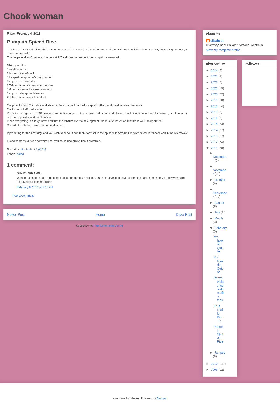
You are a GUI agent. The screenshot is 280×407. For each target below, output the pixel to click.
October (219, 179)
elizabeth (217, 40)
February (220, 228)
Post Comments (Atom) (108, 225)
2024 (215, 70)
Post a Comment (23, 195)
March (218, 218)
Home (100, 214)
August (219, 202)
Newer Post (16, 214)
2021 (215, 88)
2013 (215, 136)
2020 (215, 94)
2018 (215, 106)
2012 (215, 142)
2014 (215, 130)
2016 (215, 118)
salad (20, 154)
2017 (215, 112)
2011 (215, 148)
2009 (215, 369)
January (219, 352)
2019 (215, 100)
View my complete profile (223, 50)
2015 (215, 124)
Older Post (184, 214)
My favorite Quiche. (218, 244)
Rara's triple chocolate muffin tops (219, 289)
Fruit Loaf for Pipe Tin (218, 313)
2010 (215, 363)
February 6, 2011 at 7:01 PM (35, 187)
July (217, 212)
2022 (215, 82)
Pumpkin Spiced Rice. (218, 336)
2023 (215, 76)
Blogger (161, 398)
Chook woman (33, 16)
